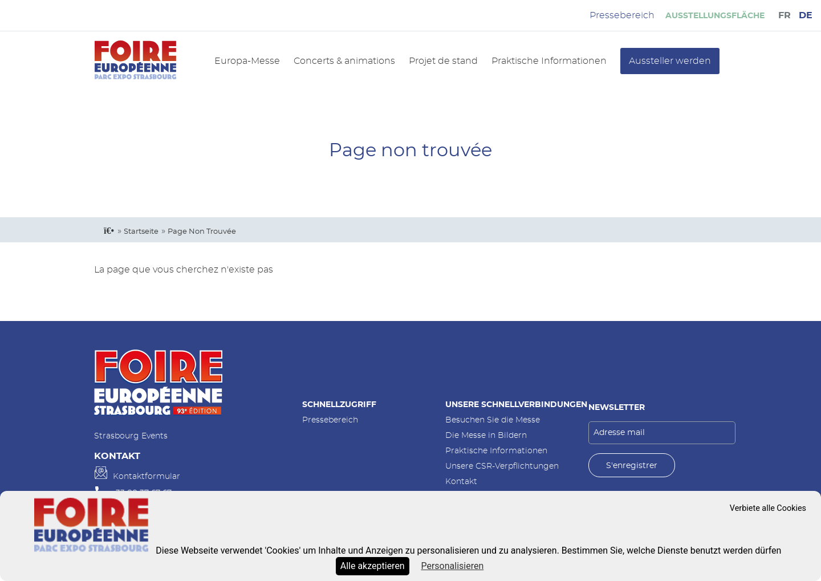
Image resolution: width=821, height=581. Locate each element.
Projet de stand (443, 61)
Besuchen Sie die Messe (492, 420)
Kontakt (461, 481)
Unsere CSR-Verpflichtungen (502, 466)
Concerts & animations (344, 61)
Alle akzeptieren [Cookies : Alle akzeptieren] (372, 565)
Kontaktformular (146, 476)
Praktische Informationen (549, 61)
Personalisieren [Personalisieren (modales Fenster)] (452, 565)
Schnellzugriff (339, 404)
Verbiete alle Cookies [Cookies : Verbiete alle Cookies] (768, 508)
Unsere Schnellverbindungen (516, 404)
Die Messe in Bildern (486, 435)
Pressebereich (330, 420)
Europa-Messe (247, 61)
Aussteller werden (670, 61)
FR (784, 15)
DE (805, 15)
